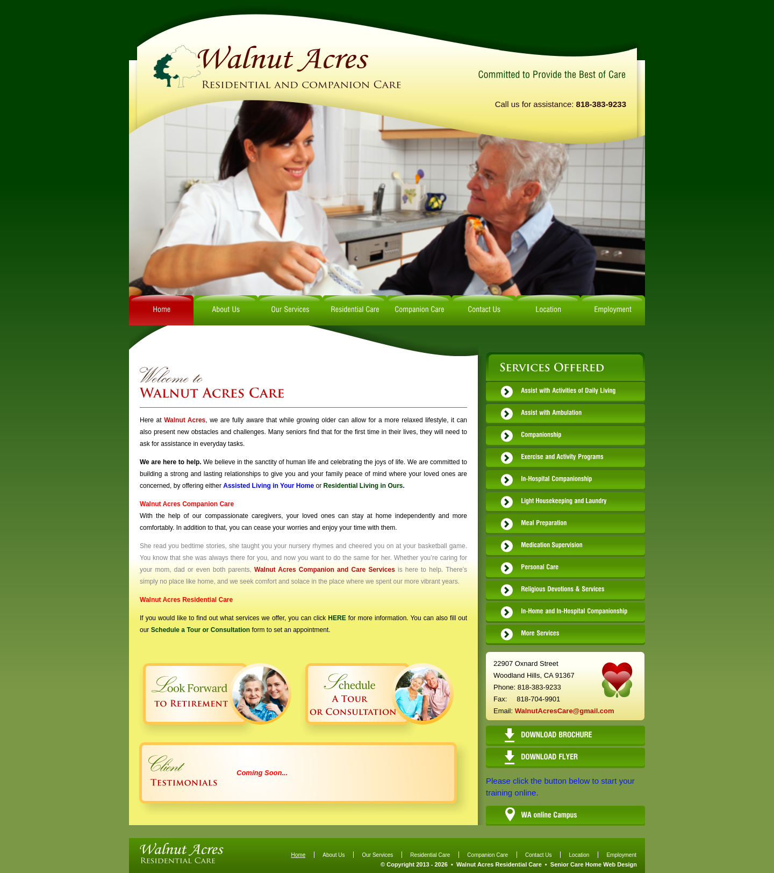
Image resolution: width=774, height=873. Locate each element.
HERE (337, 618)
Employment (621, 855)
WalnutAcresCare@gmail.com (564, 711)
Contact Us (538, 855)
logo (275, 66)
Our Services (377, 855)
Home (298, 855)
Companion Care (487, 855)
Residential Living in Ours (363, 485)
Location (579, 855)
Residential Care (430, 855)
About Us (333, 855)
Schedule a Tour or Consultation (200, 630)
